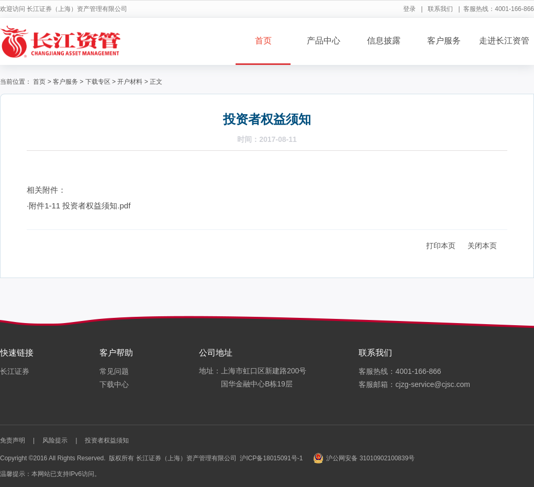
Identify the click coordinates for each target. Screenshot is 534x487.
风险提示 (55, 440)
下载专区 (97, 81)
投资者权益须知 (107, 440)
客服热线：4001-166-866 (400, 371)
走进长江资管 (504, 40)
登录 (409, 9)
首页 (263, 40)
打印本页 (440, 245)
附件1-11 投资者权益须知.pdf (79, 205)
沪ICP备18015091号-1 (271, 458)
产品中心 (323, 40)
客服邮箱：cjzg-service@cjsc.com (414, 384)
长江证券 (14, 371)
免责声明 (12, 440)
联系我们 (440, 9)
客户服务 (444, 40)
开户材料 (129, 81)
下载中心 (114, 384)
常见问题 (114, 371)
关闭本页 (482, 245)
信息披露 (383, 40)
